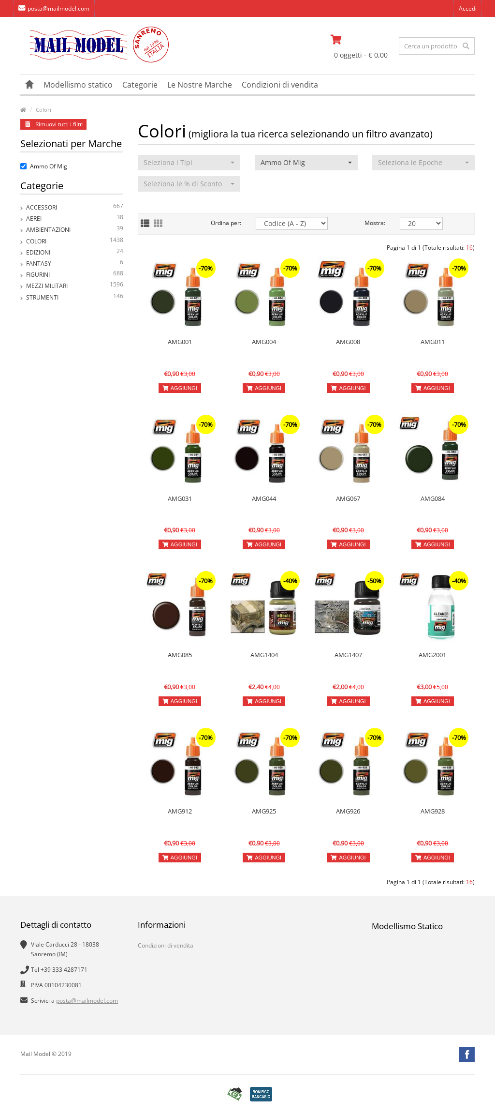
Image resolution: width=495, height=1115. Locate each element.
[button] (189, 162)
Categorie (140, 84)
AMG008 (348, 341)
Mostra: (374, 223)
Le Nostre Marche (199, 84)
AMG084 (433, 498)
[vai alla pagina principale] (94, 60)
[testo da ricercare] (437, 46)
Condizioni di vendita (280, 84)
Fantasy (74, 263)
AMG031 (180, 498)
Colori (43, 109)
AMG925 (264, 811)
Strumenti (74, 297)
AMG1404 (264, 654)
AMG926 (348, 811)
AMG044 (264, 498)
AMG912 (180, 811)
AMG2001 (432, 654)
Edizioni (74, 252)
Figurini (74, 274)
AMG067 (348, 498)
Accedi (468, 8)
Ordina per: (226, 223)
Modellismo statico (78, 84)
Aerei (74, 218)
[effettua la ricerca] (466, 46)
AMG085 (180, 654)
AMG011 (433, 341)
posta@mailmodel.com (53, 8)
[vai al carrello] (361, 39)
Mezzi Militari (74, 285)
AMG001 (180, 341)
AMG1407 (348, 654)
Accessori (74, 207)
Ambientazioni (74, 229)
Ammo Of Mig (43, 166)
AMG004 (264, 341)
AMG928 (433, 811)
